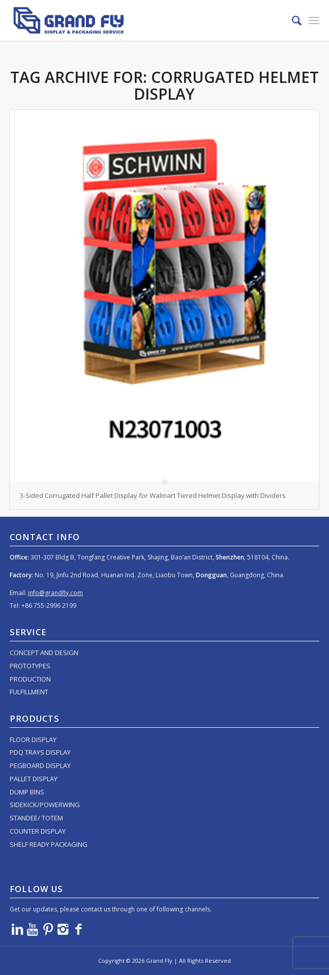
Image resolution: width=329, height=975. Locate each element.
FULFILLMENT (29, 691)
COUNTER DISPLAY (38, 831)
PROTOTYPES (30, 665)
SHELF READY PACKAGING (48, 844)
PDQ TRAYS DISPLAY (40, 752)
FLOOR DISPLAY (33, 739)
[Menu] (314, 20)
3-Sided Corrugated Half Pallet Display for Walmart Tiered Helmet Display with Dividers (153, 495)
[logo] (133, 20)
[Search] (292, 20)
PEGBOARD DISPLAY (40, 765)
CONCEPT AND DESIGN (44, 652)
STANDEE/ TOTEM (36, 817)
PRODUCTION (30, 679)
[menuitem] (292, 20)
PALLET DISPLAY (33, 778)
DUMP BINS (27, 791)
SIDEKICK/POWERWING (45, 804)
